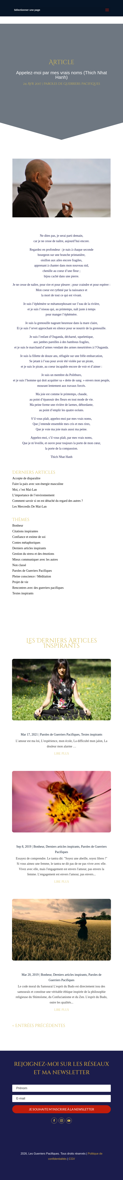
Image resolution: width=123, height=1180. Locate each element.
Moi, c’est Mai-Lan (24, 489)
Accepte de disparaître (27, 478)
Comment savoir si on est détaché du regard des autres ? (47, 501)
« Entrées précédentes (38, 1026)
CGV (72, 1158)
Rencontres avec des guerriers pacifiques (38, 587)
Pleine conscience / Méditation (31, 576)
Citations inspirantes (25, 531)
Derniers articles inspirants (29, 548)
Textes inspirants (22, 593)
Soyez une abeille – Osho (62, 839)
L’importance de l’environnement (33, 495)
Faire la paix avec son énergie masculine (37, 484)
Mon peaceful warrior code (61, 727)
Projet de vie (20, 582)
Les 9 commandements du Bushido (62, 967)
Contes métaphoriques (26, 542)
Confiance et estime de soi (28, 537)
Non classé (19, 565)
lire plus (61, 753)
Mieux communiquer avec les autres (35, 559)
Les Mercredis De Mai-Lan (29, 506)
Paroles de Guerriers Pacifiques (72, 84)
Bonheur (17, 525)
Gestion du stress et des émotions (33, 553)
